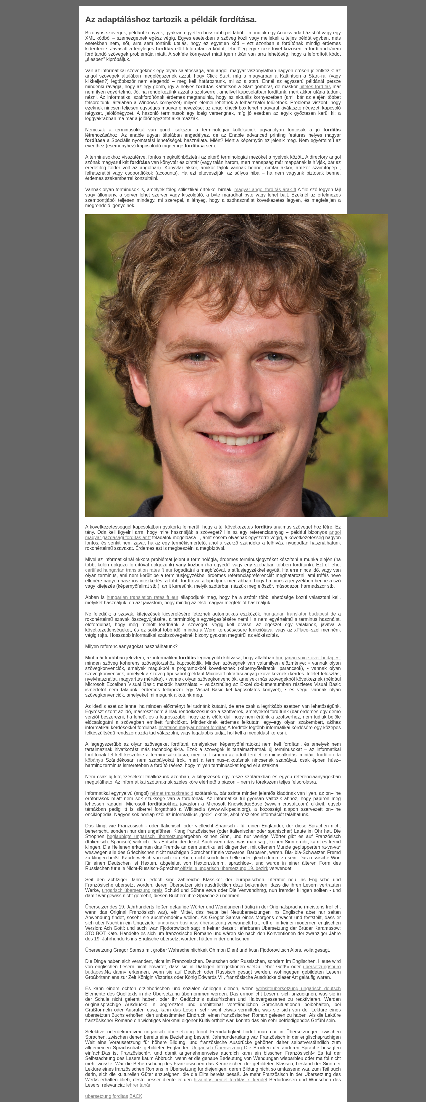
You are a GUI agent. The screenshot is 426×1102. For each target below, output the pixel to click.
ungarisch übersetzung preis (132, 890)
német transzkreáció (171, 793)
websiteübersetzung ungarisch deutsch (298, 988)
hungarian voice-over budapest (308, 657)
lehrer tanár (138, 1085)
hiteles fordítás (315, 86)
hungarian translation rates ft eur (142, 597)
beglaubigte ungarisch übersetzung (145, 836)
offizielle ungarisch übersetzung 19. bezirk (223, 868)
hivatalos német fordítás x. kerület (230, 1079)
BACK (135, 1096)
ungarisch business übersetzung (192, 922)
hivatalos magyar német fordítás (192, 727)
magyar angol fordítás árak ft (265, 189)
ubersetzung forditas (106, 1096)
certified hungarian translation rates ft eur (128, 570)
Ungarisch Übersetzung (218, 1047)
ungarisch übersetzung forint (177, 1031)
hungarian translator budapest (296, 613)
